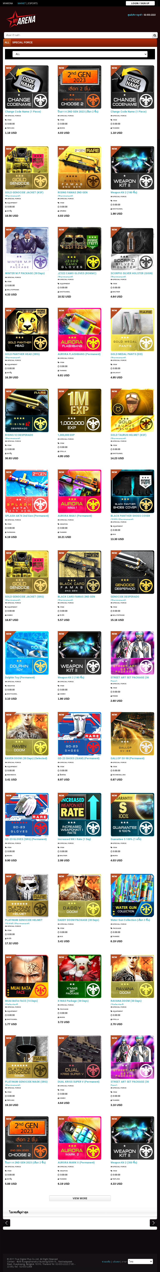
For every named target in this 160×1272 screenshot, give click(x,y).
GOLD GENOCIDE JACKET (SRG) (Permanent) (24, 597)
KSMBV (10, 615)
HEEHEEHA (12, 773)
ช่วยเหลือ (106, 1260)
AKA (114, 534)
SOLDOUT (117, 372)
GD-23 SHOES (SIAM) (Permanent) (78, 757)
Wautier (116, 291)
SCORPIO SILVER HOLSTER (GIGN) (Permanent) (131, 274)
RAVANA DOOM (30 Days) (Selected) (126, 1001)
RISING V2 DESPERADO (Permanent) (19, 436)
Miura (62, 126)
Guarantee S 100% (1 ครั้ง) (126, 838)
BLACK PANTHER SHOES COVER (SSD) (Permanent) (130, 516)
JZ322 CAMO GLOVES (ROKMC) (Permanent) (77, 274)
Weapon (64, 523)
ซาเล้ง (62, 615)
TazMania (11, 530)
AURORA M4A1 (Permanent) (75, 514)
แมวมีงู (9, 211)
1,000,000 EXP (66, 434)
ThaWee (116, 126)
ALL (7, 41)
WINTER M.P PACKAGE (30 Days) (25, 272)
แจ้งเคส (116, 1260)
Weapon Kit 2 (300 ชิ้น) (124, 1161)
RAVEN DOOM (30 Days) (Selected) (26, 757)
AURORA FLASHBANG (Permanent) (79, 353)
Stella (63, 450)
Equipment (12, 203)
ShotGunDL (118, 207)
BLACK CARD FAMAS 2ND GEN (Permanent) (76, 597)
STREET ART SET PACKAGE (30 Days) (130, 678)
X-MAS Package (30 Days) (73, 999)
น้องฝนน (63, 773)
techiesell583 (120, 773)
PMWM (115, 696)
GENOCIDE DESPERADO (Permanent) (125, 597)
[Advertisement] (80, 1240)
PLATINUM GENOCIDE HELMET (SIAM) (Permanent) (23, 921)
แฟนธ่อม (63, 211)
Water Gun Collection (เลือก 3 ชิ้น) (130, 919)
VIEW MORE (80, 1197)
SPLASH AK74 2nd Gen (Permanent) (27, 514)
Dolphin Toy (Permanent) (20, 676)
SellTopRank (14, 288)
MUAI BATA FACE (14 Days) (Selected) (21, 1001)
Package (117, 927)
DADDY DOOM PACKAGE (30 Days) (78, 919)
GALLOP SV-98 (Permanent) (127, 757)
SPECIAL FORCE (22, 41)
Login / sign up (140, 3)
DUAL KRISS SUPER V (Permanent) (78, 1080)
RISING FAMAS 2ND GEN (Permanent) (73, 193)
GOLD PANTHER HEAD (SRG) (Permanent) (22, 355)
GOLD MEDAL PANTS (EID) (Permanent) (126, 355)
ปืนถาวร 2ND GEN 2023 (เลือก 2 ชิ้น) (78, 110)
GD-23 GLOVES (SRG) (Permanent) (26, 838)
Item (9, 118)
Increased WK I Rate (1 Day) (74, 838)
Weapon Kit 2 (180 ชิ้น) (124, 191)
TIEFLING (11, 126)
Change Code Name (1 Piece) (23, 110)
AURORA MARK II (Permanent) (76, 1161)
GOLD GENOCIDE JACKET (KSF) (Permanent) (24, 193)
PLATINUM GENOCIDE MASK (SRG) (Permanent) (26, 1082)
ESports (33, 3)
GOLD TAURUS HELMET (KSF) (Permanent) (128, 436)
